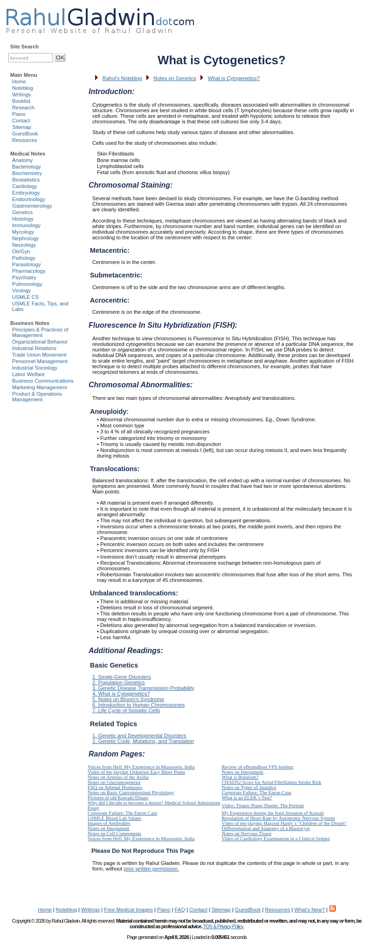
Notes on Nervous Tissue (247, 833)
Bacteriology (26, 166)
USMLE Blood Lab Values (114, 818)
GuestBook (25, 133)
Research (23, 107)
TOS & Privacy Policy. (223, 926)
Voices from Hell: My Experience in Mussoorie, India (141, 767)
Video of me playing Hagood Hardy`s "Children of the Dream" (284, 823)
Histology (23, 219)
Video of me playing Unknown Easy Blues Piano (136, 772)
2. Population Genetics (118, 682)
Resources (24, 140)
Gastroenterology (32, 206)
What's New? (309, 909)
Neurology (24, 245)
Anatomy (22, 160)
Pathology (23, 258)
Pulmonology (27, 284)
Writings (21, 94)
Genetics (22, 212)
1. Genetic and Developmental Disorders (139, 735)
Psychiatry (24, 277)
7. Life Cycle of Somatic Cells (126, 710)
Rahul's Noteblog (122, 78)
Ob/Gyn (21, 251)
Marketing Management (39, 387)
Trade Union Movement (39, 355)
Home (19, 81)
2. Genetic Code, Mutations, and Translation (143, 741)
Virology (21, 290)
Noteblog (22, 88)
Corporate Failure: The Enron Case (257, 792)
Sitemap (21, 127)
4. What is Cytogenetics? (121, 693)
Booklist (21, 101)
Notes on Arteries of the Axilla (118, 777)
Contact (21, 120)
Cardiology (24, 186)
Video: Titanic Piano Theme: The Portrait (263, 805)
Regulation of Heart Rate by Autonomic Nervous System (278, 818)
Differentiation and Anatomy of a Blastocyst (266, 828)
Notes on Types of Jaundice (249, 787)
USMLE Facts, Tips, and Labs (40, 306)
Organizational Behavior (40, 341)
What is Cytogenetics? (234, 78)
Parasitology (26, 264)
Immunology (26, 225)
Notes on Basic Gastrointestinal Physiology (131, 792)
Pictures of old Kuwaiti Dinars (118, 797)
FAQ (180, 909)
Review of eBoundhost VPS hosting (258, 767)
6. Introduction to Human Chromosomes (138, 705)
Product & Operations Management (37, 396)
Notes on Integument (242, 772)
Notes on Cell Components (114, 833)
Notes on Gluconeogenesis (114, 782)
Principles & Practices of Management (40, 332)
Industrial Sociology (34, 368)
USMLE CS (25, 297)
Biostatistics (26, 179)
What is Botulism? (240, 777)
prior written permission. (151, 868)
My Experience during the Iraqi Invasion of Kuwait (273, 813)
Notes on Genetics (174, 78)
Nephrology (25, 238)
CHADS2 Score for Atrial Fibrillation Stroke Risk (272, 782)
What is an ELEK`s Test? (247, 797)
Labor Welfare (28, 374)
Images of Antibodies (109, 823)
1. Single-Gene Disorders (121, 677)
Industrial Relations (34, 348)
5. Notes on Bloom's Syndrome (128, 699)
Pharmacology (29, 271)
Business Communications (43, 381)
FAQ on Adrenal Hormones (115, 787)
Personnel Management (40, 361)
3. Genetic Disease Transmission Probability (143, 688)
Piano (19, 114)
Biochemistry (27, 173)
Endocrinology (28, 199)
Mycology (23, 232)
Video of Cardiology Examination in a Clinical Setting (276, 838)
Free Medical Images (128, 909)
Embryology (26, 193)
